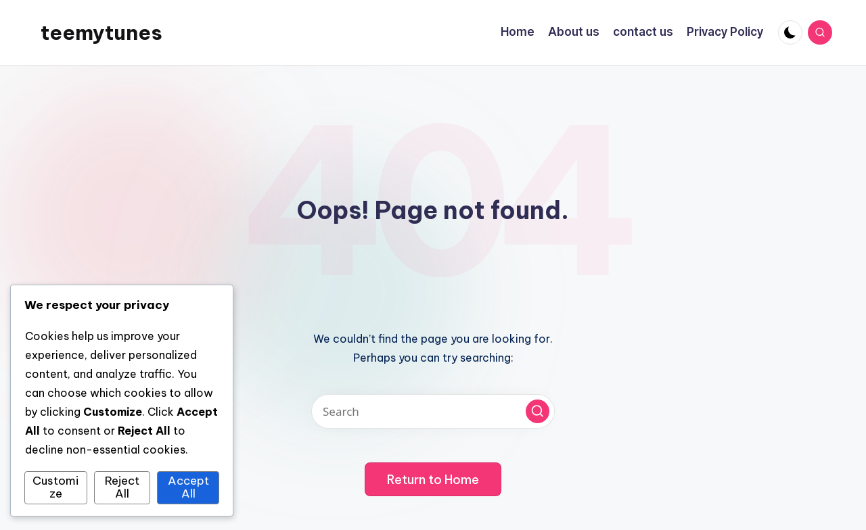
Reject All (122, 487)
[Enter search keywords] (433, 411)
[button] (537, 411)
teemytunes (101, 32)
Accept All (188, 487)
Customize (55, 487)
